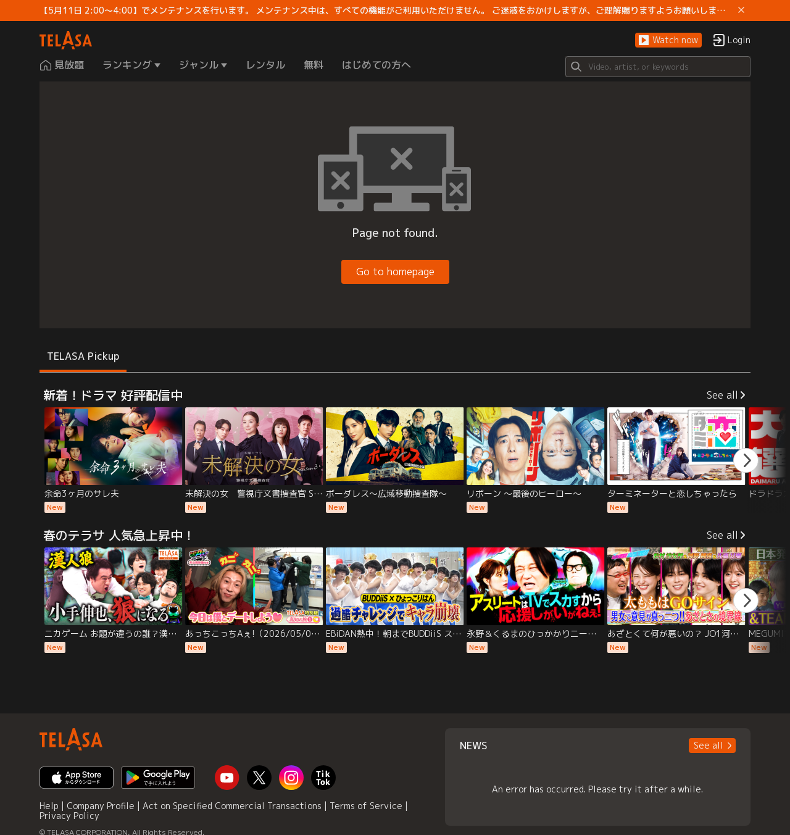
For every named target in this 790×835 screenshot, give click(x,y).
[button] (668, 40)
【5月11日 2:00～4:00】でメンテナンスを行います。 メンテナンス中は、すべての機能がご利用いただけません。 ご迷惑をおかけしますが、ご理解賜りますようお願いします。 (386, 10)
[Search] (657, 66)
